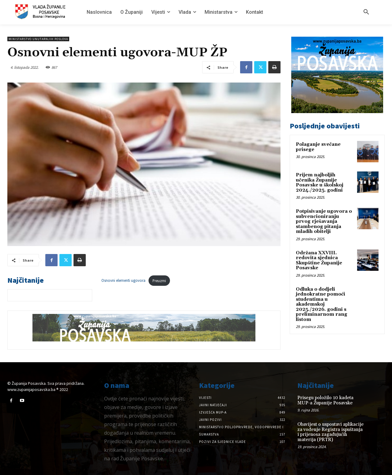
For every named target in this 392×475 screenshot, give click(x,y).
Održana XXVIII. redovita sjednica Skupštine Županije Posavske (319, 260)
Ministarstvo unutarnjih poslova (38, 39)
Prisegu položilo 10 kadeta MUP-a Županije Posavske (325, 400)
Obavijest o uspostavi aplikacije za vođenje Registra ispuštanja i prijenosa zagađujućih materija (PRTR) (330, 432)
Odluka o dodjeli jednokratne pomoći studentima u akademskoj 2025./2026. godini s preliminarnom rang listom (321, 304)
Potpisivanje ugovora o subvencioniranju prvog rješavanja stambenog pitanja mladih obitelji (324, 221)
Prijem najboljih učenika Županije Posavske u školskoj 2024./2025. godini (319, 182)
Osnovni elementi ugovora (123, 280)
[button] (366, 12)
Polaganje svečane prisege (318, 147)
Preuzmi (159, 280)
